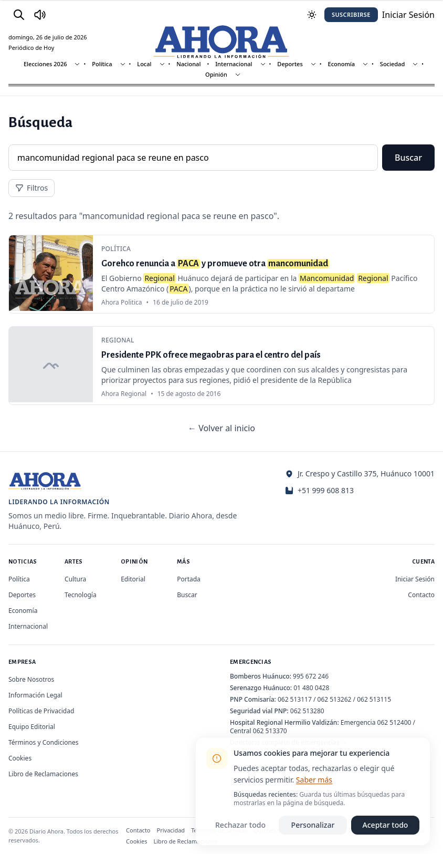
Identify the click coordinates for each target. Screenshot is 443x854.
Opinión (216, 74)
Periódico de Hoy (31, 47)
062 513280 (307, 710)
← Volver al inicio (221, 428)
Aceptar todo (385, 825)
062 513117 (295, 699)
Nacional (188, 64)
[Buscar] (18, 14)
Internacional (233, 64)
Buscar (408, 157)
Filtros (31, 188)
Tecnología (81, 594)
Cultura (75, 579)
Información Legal (35, 695)
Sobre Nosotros (31, 679)
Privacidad (171, 830)
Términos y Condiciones (43, 742)
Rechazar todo (240, 825)
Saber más (314, 780)
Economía (341, 64)
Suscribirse (351, 14)
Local (144, 64)
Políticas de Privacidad (41, 710)
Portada (189, 579)
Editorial (133, 579)
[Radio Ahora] (39, 14)
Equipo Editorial (31, 726)
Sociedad (392, 64)
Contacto (421, 594)
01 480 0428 (311, 687)
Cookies (19, 758)
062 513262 (335, 699)
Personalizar (313, 825)
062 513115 (374, 699)
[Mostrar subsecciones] (77, 64)
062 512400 (394, 722)
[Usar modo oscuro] (311, 14)
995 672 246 (311, 676)
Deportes (289, 64)
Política (102, 64)
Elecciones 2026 (45, 64)
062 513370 (270, 730)
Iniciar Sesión (415, 579)
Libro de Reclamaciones (43, 773)
